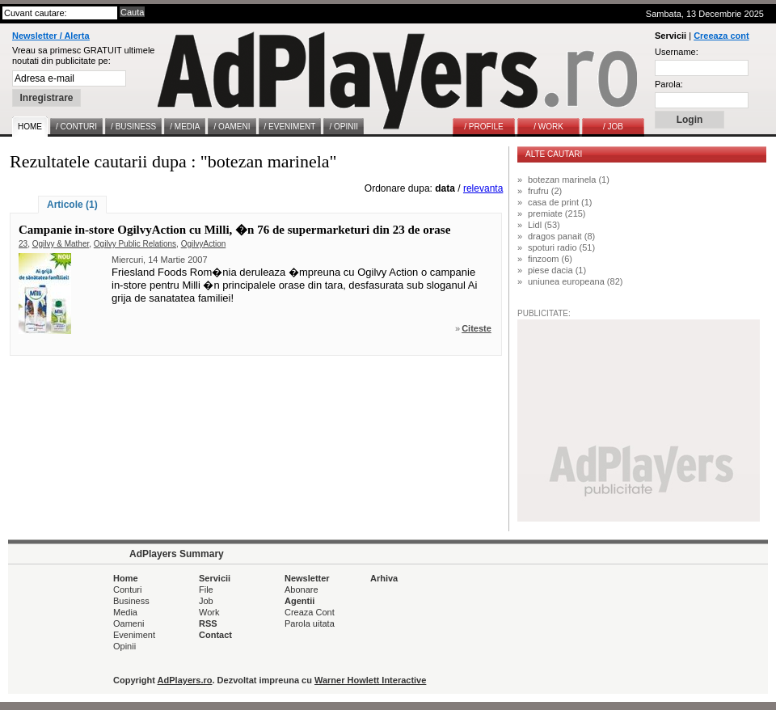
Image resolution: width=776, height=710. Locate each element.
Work (209, 612)
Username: (676, 52)
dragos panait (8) (561, 236)
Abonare (301, 589)
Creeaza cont (721, 35)
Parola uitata (310, 623)
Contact (215, 635)
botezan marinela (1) (568, 179)
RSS (208, 623)
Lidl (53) (544, 225)
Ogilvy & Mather (61, 243)
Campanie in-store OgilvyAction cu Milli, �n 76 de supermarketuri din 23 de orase (234, 229)
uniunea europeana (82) (575, 281)
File (206, 589)
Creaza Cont (310, 612)
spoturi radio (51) (561, 247)
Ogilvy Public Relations (135, 243)
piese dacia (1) (557, 270)
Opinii (124, 646)
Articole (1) (72, 204)
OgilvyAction (203, 243)
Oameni (129, 623)
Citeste (476, 328)
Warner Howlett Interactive (370, 680)
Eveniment (134, 635)
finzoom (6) (550, 259)
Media (125, 612)
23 (23, 243)
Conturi (127, 589)
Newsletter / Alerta (51, 35)
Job (206, 601)
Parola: (669, 84)
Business (131, 601)
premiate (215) (557, 213)
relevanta (483, 188)
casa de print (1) (560, 202)
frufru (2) (545, 191)
